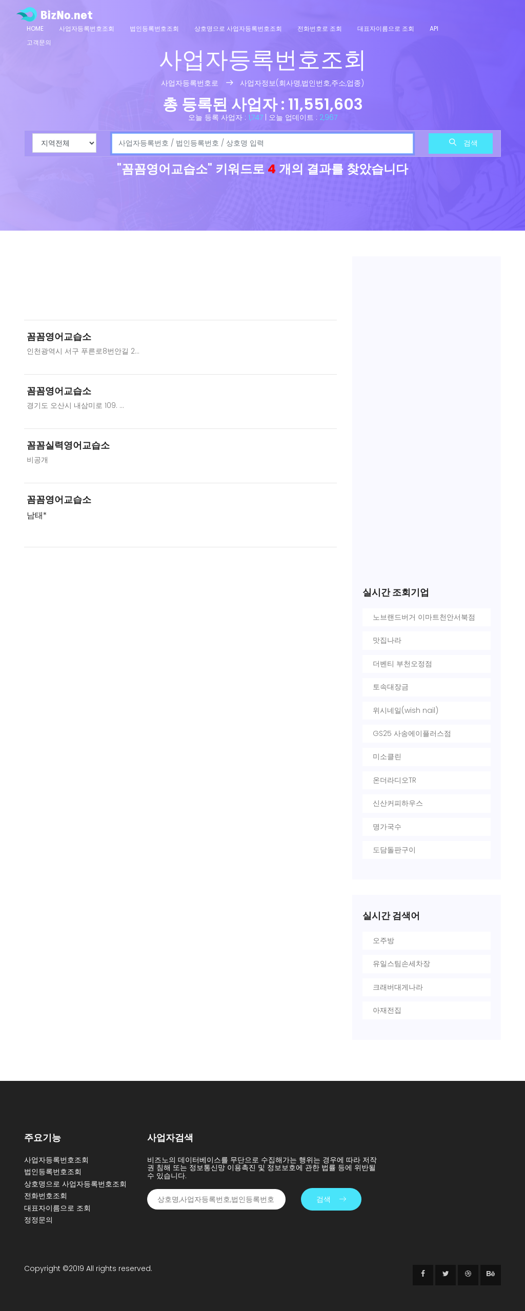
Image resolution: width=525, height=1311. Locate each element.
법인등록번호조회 (154, 28)
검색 (463, 143)
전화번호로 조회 (319, 28)
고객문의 (39, 42)
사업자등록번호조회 (86, 28)
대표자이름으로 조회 (385, 28)
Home (35, 28)
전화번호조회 (45, 1196)
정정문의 (38, 1220)
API (434, 28)
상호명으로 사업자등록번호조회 (238, 28)
